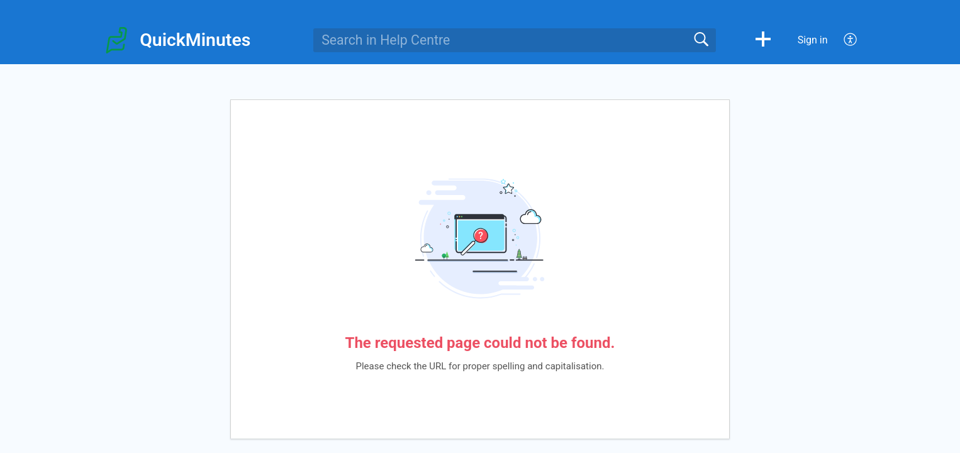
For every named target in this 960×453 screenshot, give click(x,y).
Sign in (813, 40)
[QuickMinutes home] (116, 40)
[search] (514, 40)
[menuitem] (843, 40)
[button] (763, 40)
